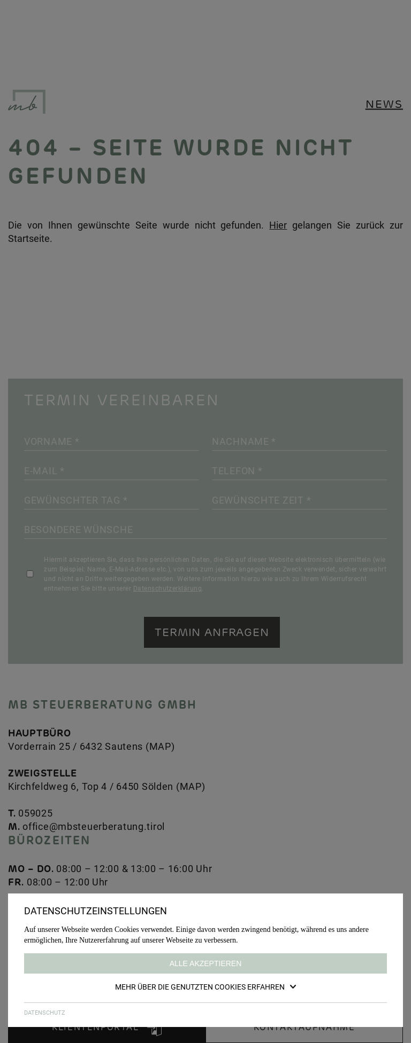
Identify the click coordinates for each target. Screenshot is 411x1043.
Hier (278, 224)
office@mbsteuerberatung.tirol (93, 826)
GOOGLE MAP (58, 973)
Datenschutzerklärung (167, 588)
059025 (35, 812)
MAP (160, 746)
